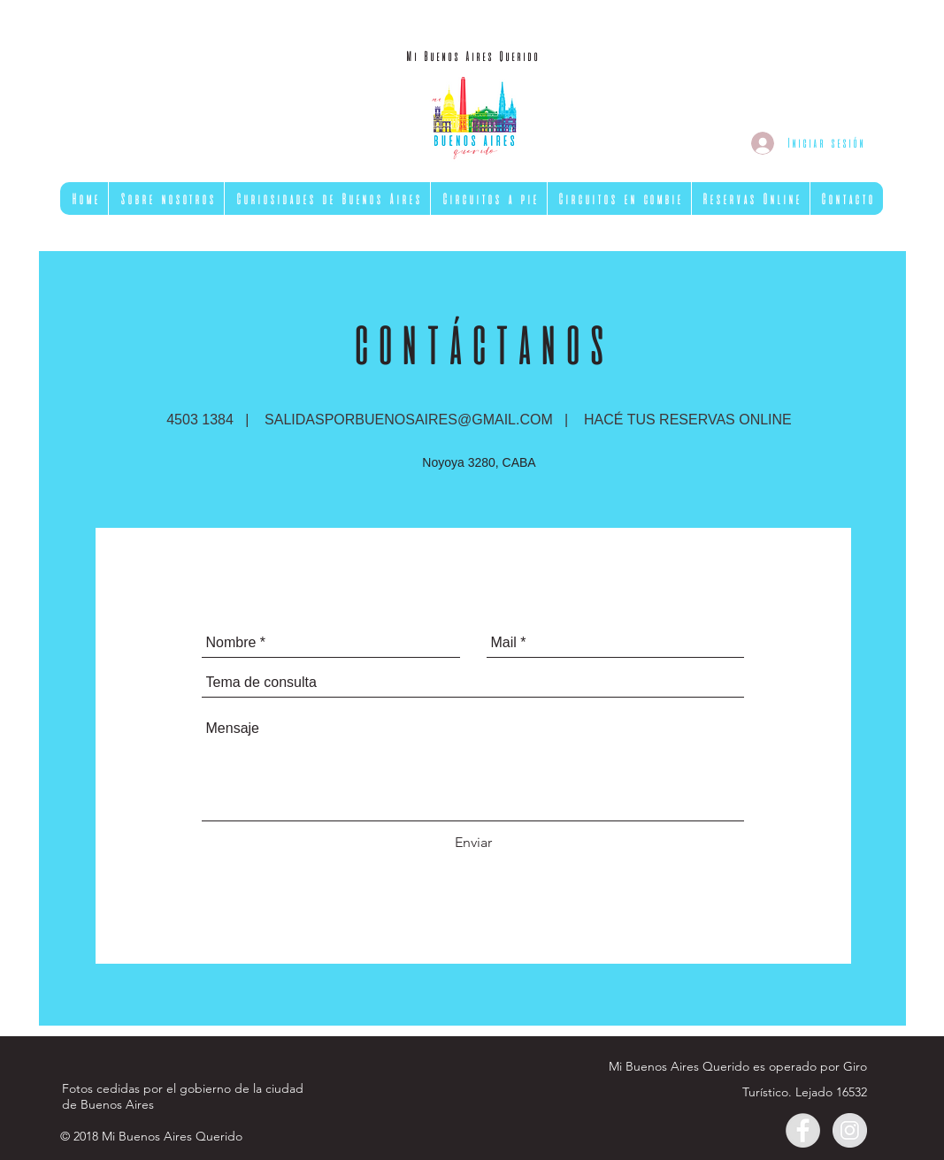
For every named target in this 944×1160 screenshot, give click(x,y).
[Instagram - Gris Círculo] (850, 1130)
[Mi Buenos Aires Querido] (472, 56)
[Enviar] (473, 842)
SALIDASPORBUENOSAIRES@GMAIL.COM (409, 419)
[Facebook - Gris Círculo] (803, 1130)
